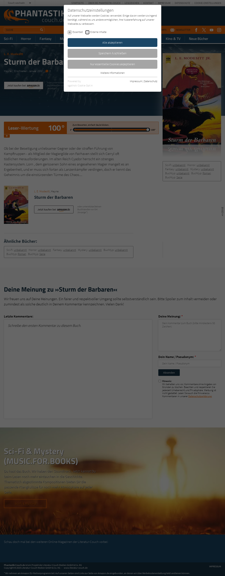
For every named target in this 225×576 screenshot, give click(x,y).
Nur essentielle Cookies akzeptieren (112, 64)
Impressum (136, 81)
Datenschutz (150, 81)
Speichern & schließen (112, 53)
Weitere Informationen (112, 73)
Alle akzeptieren (112, 42)
